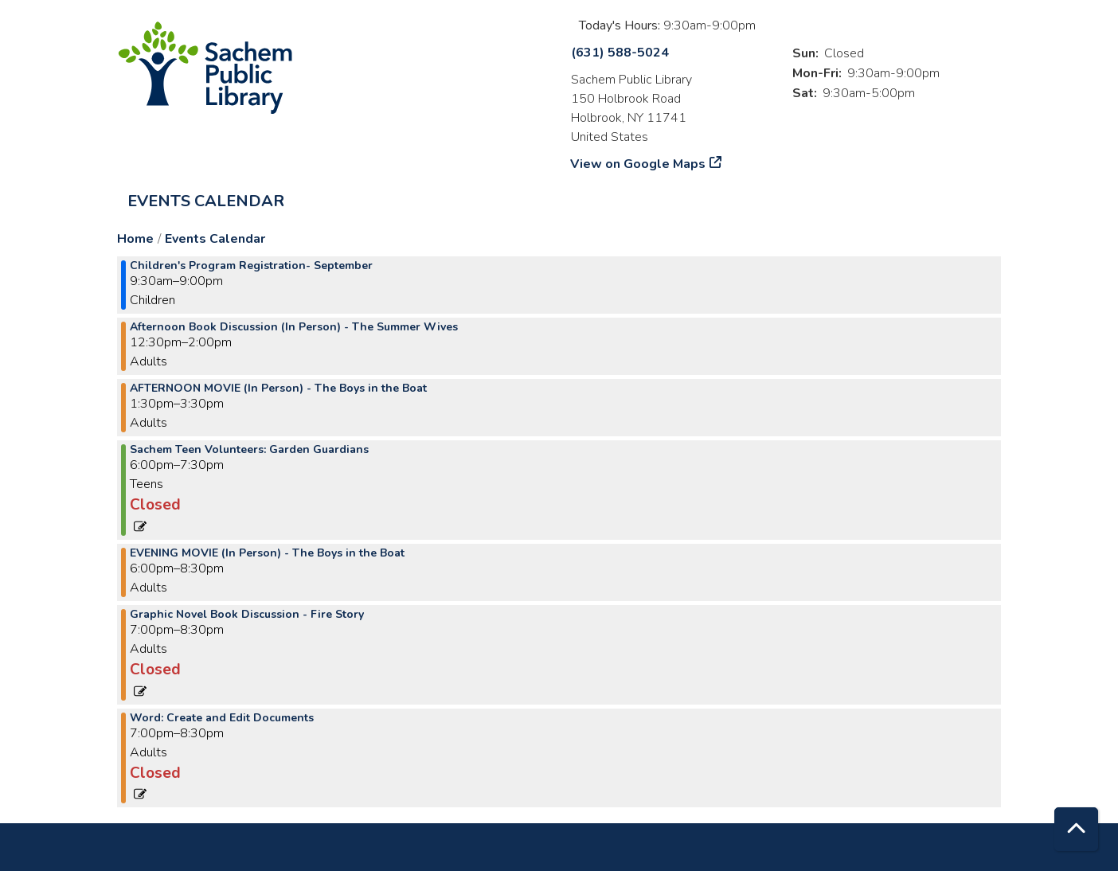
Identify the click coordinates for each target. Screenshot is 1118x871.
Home (135, 239)
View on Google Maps (638, 164)
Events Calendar (205, 201)
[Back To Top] (1076, 829)
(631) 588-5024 (620, 52)
